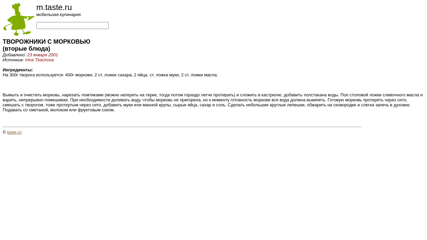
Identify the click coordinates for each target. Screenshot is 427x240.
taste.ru (14, 132)
